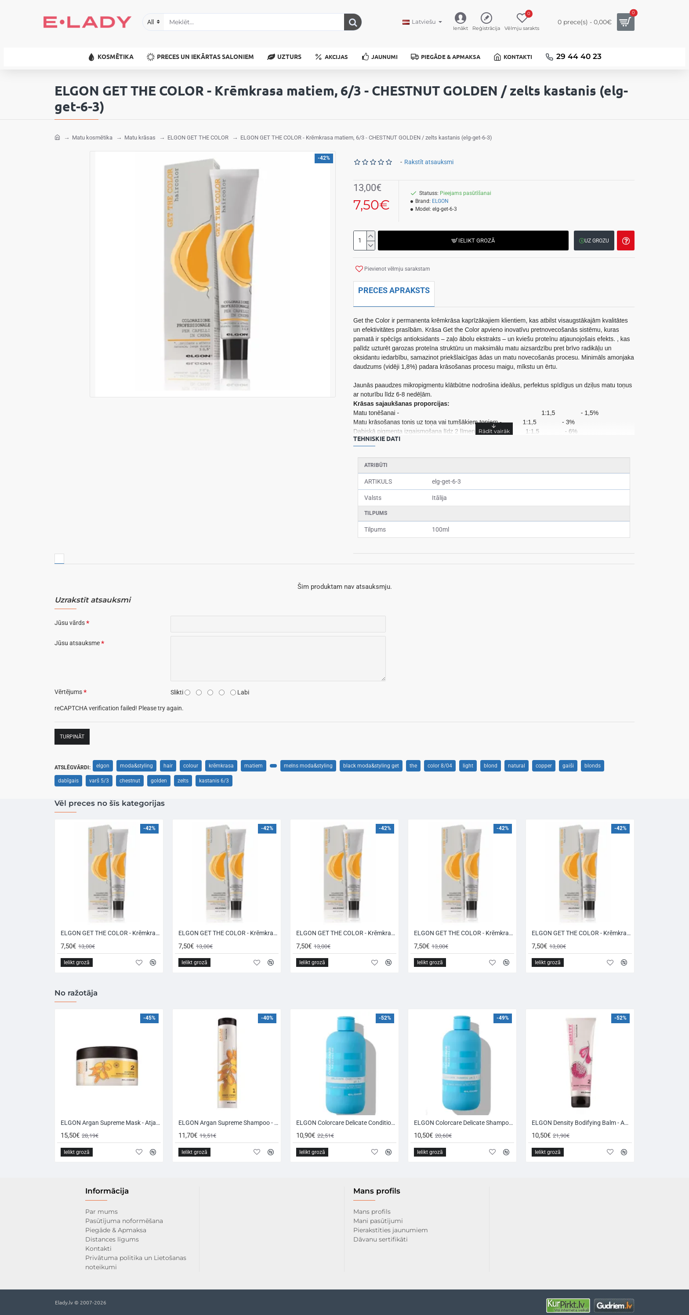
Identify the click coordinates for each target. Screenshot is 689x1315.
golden (159, 774)
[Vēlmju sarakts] (521, 22)
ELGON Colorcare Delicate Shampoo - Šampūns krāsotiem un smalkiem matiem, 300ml (464, 1116)
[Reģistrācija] (486, 22)
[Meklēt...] (353, 22)
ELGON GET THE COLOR (197, 131)
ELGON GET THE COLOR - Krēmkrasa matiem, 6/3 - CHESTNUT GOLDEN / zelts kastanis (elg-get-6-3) (366, 131)
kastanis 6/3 (214, 774)
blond (490, 759)
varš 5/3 (99, 774)
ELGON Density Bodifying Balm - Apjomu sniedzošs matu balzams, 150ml (582, 1116)
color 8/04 (440, 759)
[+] (370, 229)
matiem (253, 759)
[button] (472, 234)
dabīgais (68, 774)
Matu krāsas (140, 131)
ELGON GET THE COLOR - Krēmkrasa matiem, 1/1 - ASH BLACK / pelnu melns (346, 926)
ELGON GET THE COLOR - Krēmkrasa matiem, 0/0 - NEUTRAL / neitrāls (111, 926)
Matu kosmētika (92, 131)
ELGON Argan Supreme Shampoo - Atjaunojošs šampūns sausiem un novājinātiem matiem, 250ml (228, 1116)
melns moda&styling (308, 759)
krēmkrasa (221, 759)
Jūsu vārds (69, 616)
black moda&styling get (371, 759)
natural (516, 759)
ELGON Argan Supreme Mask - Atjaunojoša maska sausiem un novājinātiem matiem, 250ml (111, 1116)
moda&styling (136, 759)
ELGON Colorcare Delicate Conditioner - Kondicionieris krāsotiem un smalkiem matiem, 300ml (346, 1116)
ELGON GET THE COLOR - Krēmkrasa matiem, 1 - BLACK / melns (228, 926)
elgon (102, 759)
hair (168, 759)
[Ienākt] (460, 22)
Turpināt (72, 730)
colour (190, 759)
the (413, 759)
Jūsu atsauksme (77, 636)
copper (544, 759)
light (468, 759)
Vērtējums (68, 685)
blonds (592, 759)
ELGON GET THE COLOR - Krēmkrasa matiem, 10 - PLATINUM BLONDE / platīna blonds (464, 926)
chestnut (130, 774)
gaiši (568, 759)
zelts (183, 774)
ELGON (440, 194)
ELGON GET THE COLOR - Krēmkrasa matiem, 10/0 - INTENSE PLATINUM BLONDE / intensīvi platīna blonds (582, 926)
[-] (370, 239)
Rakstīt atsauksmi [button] (428, 155)
